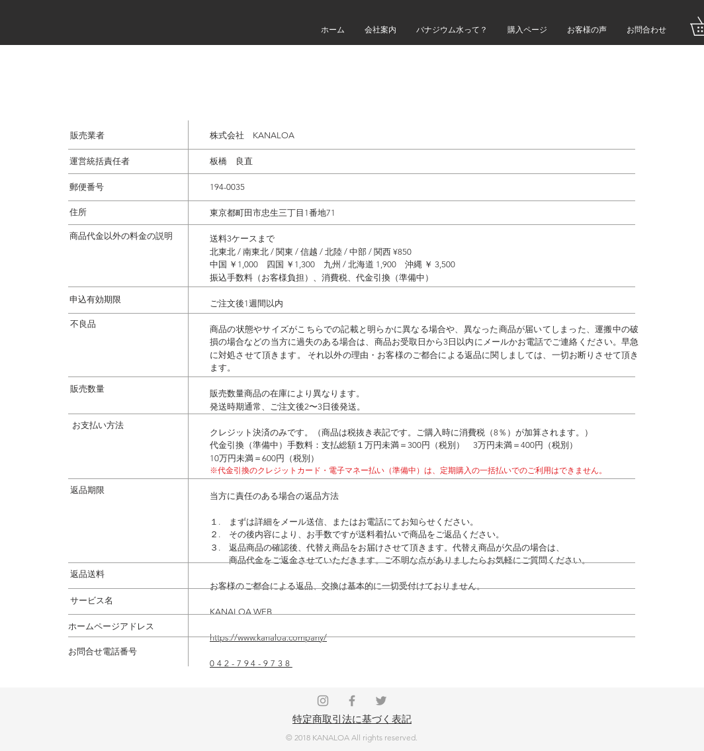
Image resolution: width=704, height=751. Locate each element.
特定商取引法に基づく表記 (352, 719)
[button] (646, 29)
